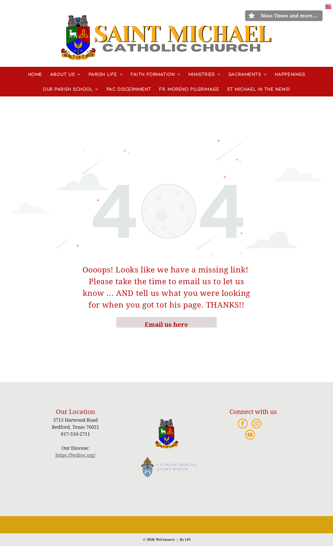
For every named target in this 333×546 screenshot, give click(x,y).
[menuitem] (35, 74)
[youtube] (250, 435)
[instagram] (256, 424)
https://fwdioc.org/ (75, 455)
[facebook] (243, 424)
